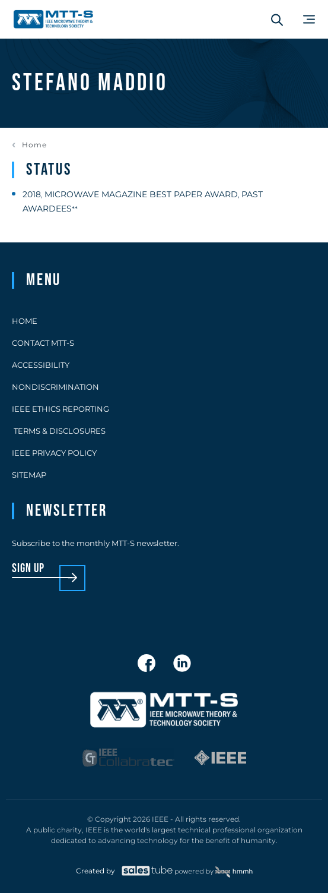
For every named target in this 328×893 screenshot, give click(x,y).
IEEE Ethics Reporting (60, 409)
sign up (28, 569)
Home (34, 145)
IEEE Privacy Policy (54, 452)
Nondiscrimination (55, 387)
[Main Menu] (309, 19)
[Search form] (277, 19)
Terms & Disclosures (59, 431)
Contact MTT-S (43, 343)
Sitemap (29, 474)
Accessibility (40, 365)
